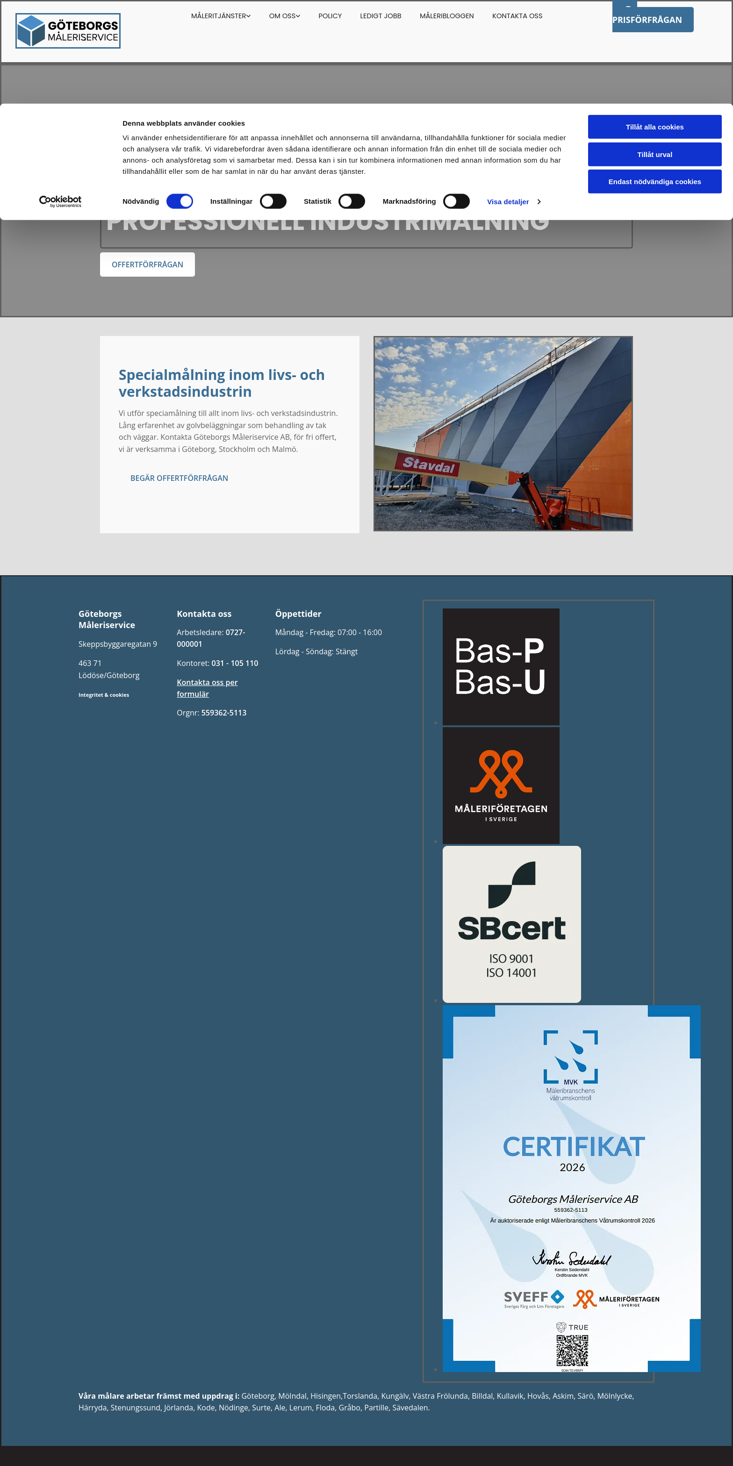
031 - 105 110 (234, 663)
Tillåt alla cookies (655, 23)
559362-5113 (224, 713)
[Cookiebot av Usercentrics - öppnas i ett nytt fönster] (60, 98)
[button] (147, 264)
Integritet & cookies (104, 694)
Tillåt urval (655, 51)
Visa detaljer (508, 98)
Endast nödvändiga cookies (655, 78)
